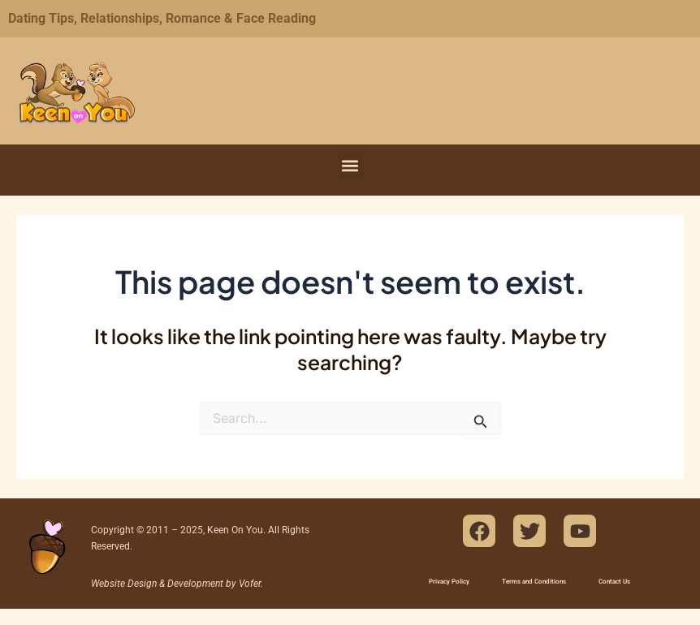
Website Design (124, 583)
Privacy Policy (449, 581)
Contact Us (614, 581)
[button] (350, 166)
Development (195, 583)
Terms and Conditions (534, 581)
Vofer (250, 583)
